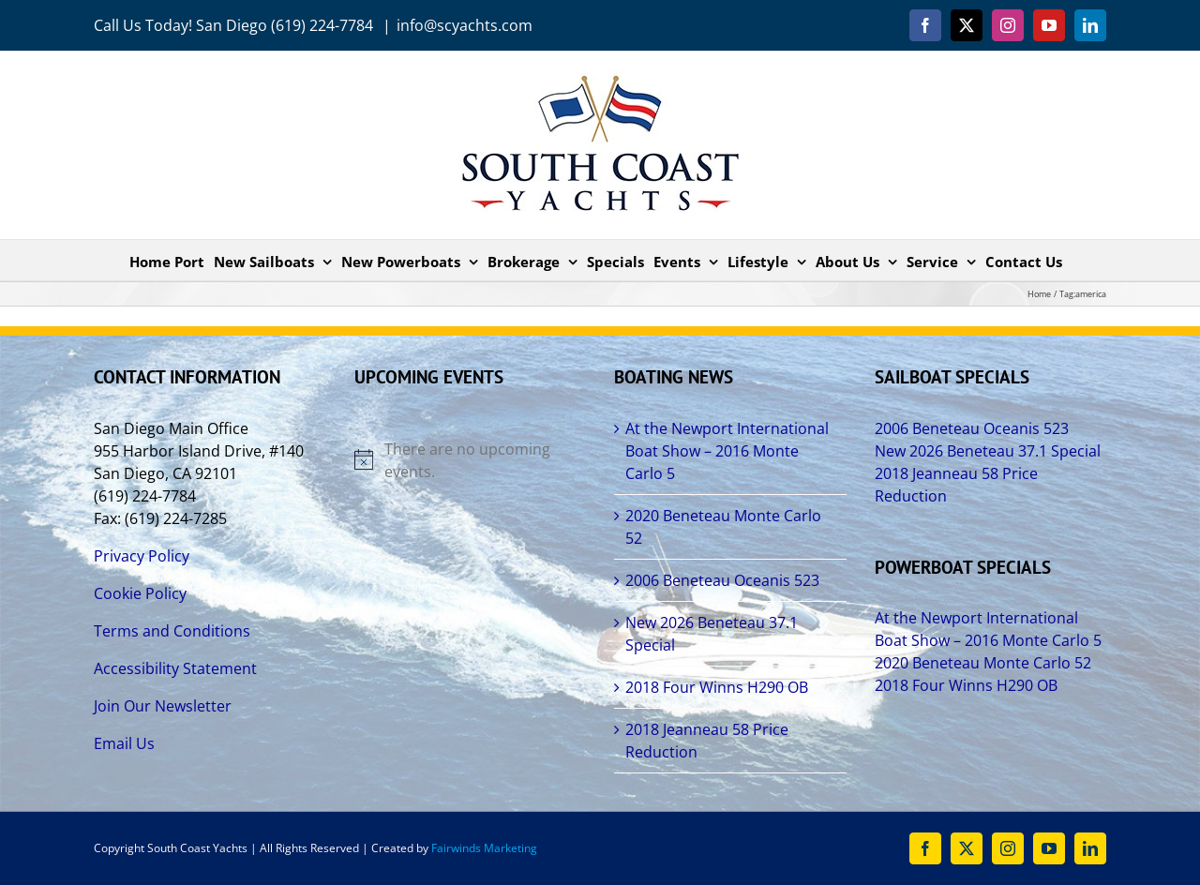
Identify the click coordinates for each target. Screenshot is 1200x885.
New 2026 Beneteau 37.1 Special (711, 633)
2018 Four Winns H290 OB (716, 687)
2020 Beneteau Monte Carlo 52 (723, 526)
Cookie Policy (140, 593)
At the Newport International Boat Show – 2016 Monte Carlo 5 (727, 451)
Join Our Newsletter (163, 706)
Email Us (124, 743)
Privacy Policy (141, 556)
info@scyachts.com (464, 25)
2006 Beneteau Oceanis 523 (722, 580)
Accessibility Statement (175, 668)
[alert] (470, 460)
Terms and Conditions (172, 631)
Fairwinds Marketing (484, 848)
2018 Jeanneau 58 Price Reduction (706, 740)
